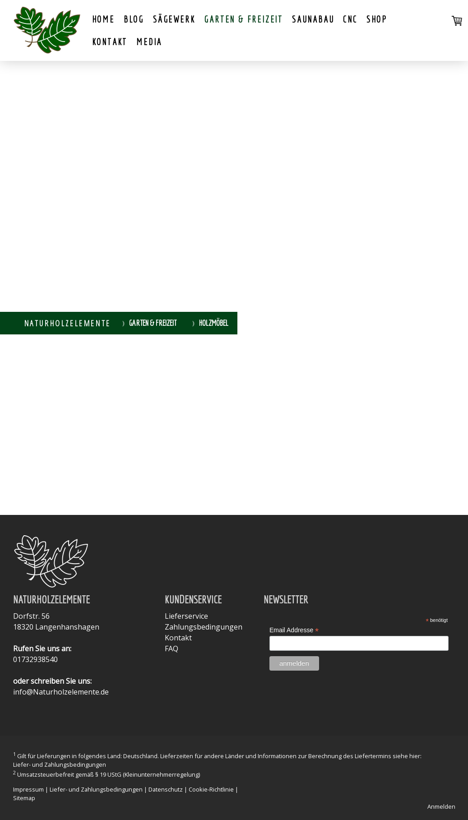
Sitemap (24, 798)
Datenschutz (165, 789)
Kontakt (110, 42)
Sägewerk (174, 19)
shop (376, 19)
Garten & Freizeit (243, 19)
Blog (134, 19)
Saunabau (313, 19)
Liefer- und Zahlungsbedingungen (59, 764)
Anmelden (441, 806)
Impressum (28, 789)
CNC (350, 19)
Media (149, 42)
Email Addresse (294, 630)
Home (103, 19)
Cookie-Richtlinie (211, 789)
